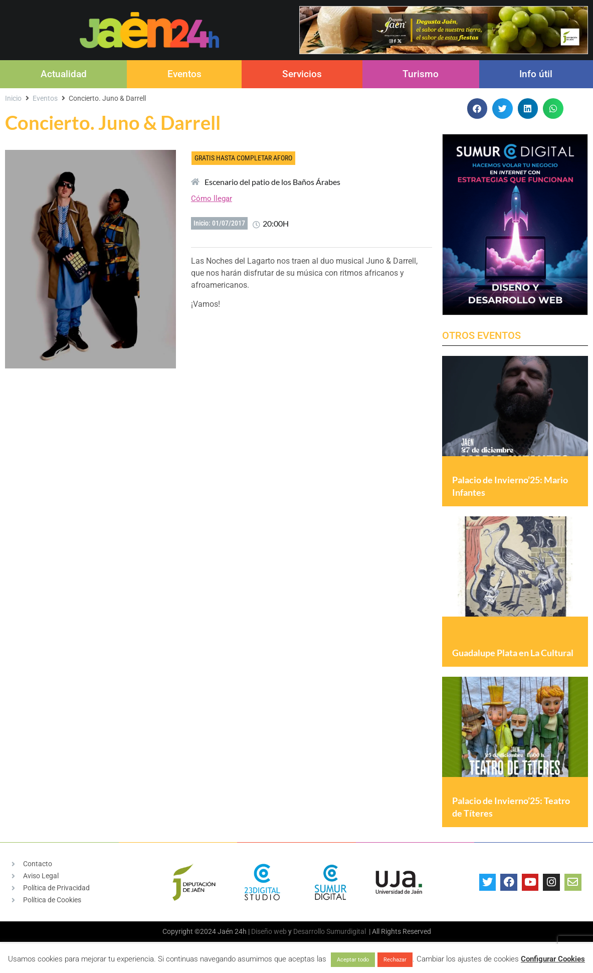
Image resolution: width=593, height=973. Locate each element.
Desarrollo (309, 931)
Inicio (13, 98)
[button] (477, 108)
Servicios (302, 74)
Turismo (421, 74)
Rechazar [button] (395, 959)
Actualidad (64, 74)
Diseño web (269, 931)
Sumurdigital (346, 931)
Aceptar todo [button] (353, 959)
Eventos (184, 74)
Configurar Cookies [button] (553, 958)
